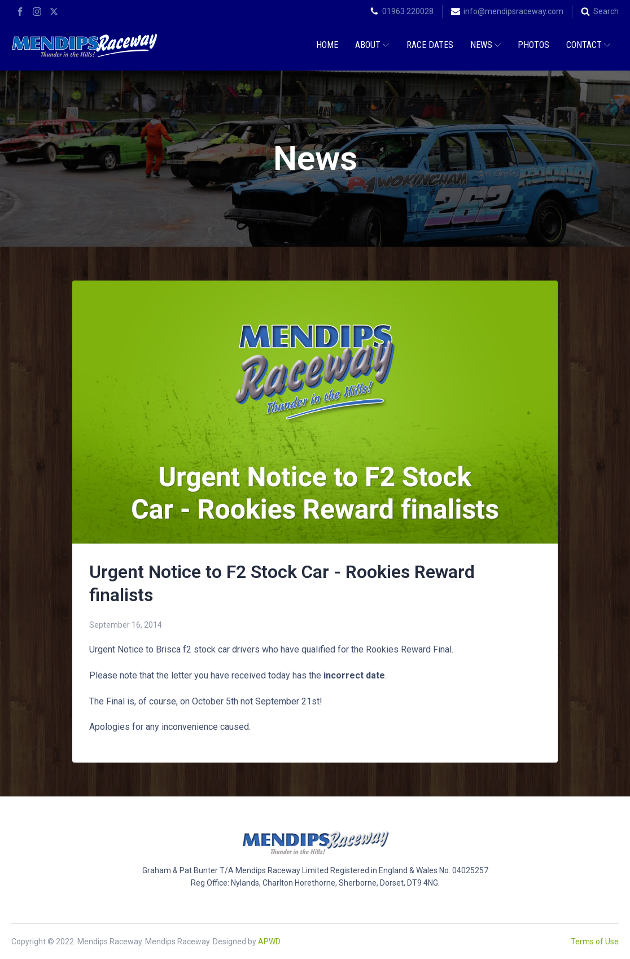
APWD (269, 941)
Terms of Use (595, 941)
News (485, 45)
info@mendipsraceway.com (513, 11)
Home (327, 45)
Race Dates (429, 45)
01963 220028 (408, 11)
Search (606, 11)
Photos (533, 45)
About (372, 45)
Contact (588, 45)
